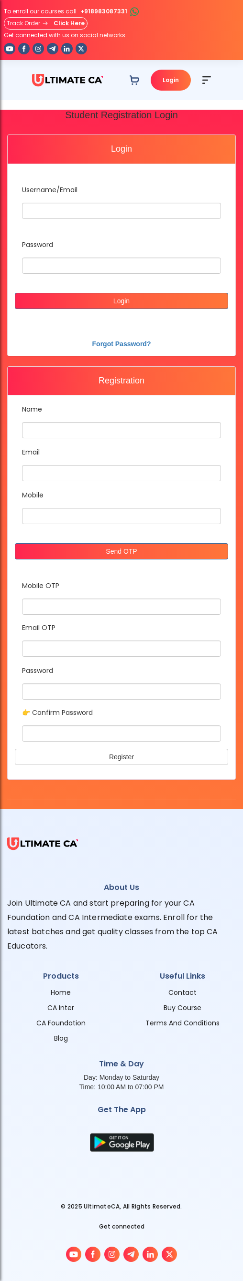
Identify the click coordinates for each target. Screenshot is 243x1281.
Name (32, 409)
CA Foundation (61, 1023)
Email (31, 452)
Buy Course (182, 1007)
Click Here (69, 23)
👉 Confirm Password (57, 712)
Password (37, 244)
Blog (61, 1038)
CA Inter (60, 1007)
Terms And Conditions (182, 1023)
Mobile (33, 495)
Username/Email (49, 190)
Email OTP (38, 627)
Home (61, 992)
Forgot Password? (121, 344)
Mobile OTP (40, 585)
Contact (182, 992)
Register (121, 757)
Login (171, 80)
